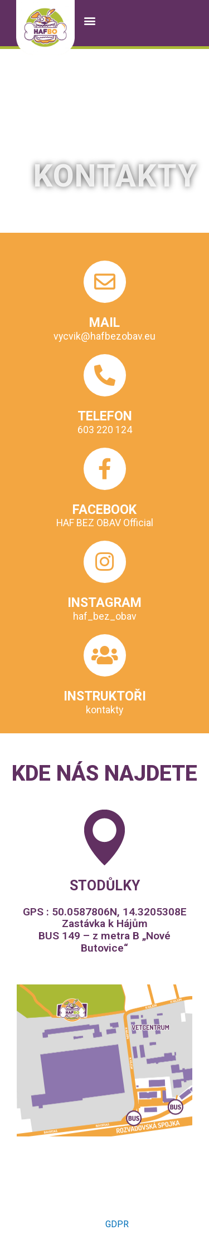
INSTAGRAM (104, 602)
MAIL (104, 322)
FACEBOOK (104, 509)
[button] (89, 20)
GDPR (117, 1224)
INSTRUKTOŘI (105, 696)
